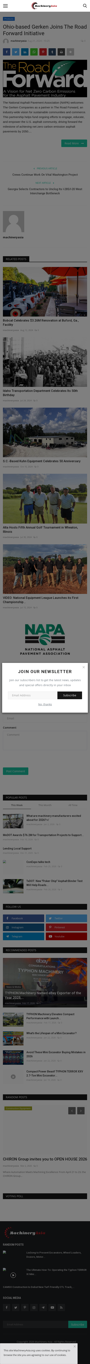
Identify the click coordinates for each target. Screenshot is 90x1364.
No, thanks (45, 704)
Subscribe (69, 695)
